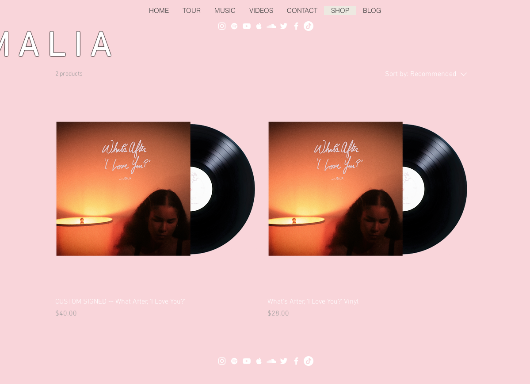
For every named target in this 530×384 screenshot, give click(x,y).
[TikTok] (308, 26)
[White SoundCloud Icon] (271, 26)
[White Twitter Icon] (284, 26)
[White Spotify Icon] (234, 26)
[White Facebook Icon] (296, 26)
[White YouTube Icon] (247, 26)
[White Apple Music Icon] (259, 26)
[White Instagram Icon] (222, 26)
